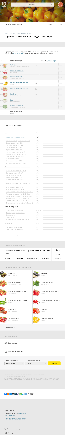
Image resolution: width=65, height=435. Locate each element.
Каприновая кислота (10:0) (14, 147)
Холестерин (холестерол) (14, 210)
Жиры (58, 254)
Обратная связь (9, 415)
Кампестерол (10, 217)
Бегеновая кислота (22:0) (14, 161)
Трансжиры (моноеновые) (14, 227)
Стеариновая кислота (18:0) (15, 156)
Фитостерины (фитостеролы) (15, 213)
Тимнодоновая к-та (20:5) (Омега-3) (17, 201)
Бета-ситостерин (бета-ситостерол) (17, 219)
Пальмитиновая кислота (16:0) (16, 154)
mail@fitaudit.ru (23, 413)
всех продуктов (18, 53)
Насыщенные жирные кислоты (14, 137)
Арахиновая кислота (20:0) (14, 158)
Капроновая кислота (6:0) (14, 143)
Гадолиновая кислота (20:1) (15, 175)
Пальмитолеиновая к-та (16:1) (16, 171)
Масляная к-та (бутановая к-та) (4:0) (18, 141)
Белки (58, 250)
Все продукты (10, 343)
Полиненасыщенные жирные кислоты (17, 183)
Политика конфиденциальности (15, 418)
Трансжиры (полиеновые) (14, 229)
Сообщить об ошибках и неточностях (20, 433)
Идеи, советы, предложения (16, 429)
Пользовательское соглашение (14, 420)
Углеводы (58, 259)
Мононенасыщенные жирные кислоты (17, 167)
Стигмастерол (10, 215)
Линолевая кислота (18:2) (14, 187)
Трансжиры (8, 223)
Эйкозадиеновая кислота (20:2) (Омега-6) (19, 196)
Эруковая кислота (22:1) (14, 177)
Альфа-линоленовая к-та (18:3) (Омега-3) (19, 192)
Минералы (45, 258)
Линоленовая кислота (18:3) (15, 189)
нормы (51, 61)
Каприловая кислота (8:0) (14, 145)
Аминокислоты (32, 258)
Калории (7, 258)
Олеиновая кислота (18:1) (14, 173)
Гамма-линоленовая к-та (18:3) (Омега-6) (19, 194)
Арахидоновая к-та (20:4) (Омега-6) (17, 198)
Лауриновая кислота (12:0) (14, 150)
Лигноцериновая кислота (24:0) (16, 163)
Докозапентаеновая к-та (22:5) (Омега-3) (19, 203)
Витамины (19, 258)
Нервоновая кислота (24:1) (15, 180)
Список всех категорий (13, 351)
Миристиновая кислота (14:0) (15, 152)
